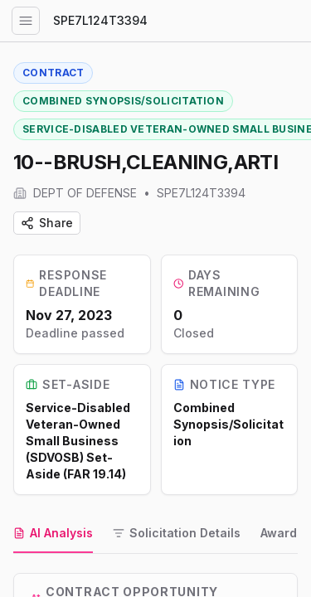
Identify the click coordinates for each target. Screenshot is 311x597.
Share (47, 223)
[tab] (53, 534)
